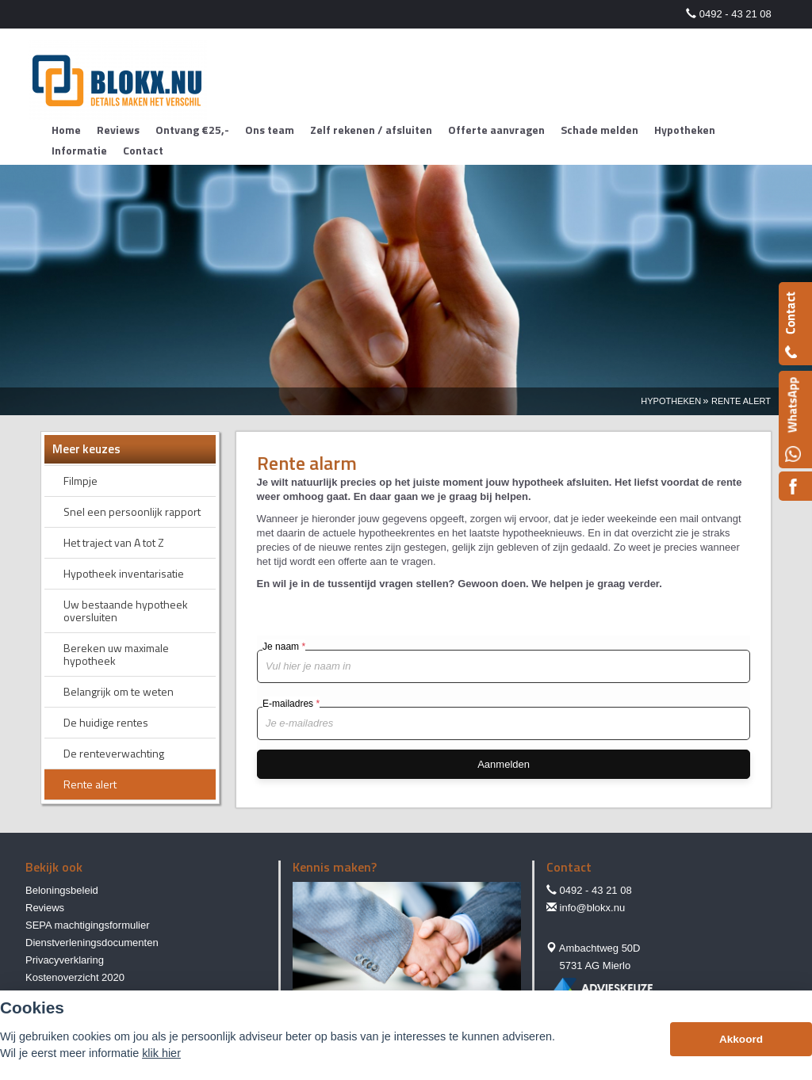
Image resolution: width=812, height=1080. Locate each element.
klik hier (161, 1053)
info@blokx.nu (593, 908)
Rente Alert (741, 401)
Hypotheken (671, 401)
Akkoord (741, 1039)
